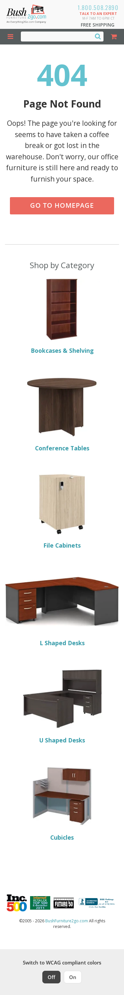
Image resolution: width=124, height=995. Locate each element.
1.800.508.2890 (98, 7)
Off (51, 977)
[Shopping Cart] (113, 36)
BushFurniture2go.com (66, 921)
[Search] (98, 36)
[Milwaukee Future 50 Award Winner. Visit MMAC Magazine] (64, 903)
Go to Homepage (62, 205)
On (72, 977)
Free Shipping (97, 25)
